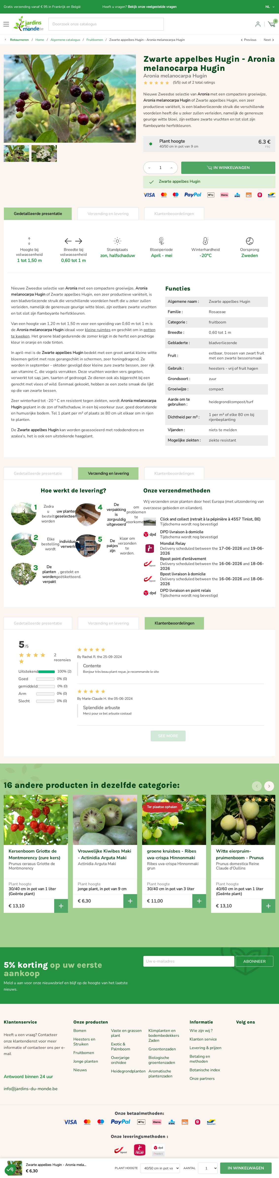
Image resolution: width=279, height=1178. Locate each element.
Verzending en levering (108, 213)
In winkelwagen (228, 167)
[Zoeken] (106, 24)
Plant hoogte (126, 1168)
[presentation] (257, 786)
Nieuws (80, 1070)
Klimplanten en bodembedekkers (163, 1033)
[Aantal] (160, 168)
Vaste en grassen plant (126, 1033)
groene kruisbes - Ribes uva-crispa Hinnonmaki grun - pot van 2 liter (171, 857)
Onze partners (202, 1078)
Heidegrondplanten (128, 1071)
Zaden (153, 1040)
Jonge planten (85, 1061)
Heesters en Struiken (84, 1042)
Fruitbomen (83, 1053)
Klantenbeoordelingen (174, 213)
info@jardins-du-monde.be (31, 1089)
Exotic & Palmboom (120, 1046)
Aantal (189, 1168)
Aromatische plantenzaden (160, 1074)
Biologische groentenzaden (161, 1060)
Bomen (79, 1030)
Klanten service (203, 1039)
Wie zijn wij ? (201, 1030)
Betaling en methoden (200, 1059)
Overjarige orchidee (120, 1060)
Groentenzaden (162, 1049)
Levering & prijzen (205, 1048)
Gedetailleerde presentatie (38, 213)
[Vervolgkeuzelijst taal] (270, 6)
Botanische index (205, 1070)
